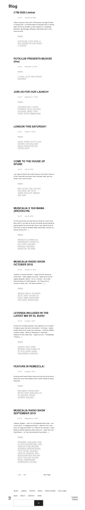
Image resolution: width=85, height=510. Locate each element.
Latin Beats (21, 144)
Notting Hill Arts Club (31, 146)
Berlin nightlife (22, 391)
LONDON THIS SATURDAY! (30, 126)
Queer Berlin (30, 246)
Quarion (24, 300)
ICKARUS (32, 242)
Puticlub (20, 113)
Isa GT (10, 498)
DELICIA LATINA (23, 393)
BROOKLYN (21, 240)
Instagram (74, 497)
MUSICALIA (22, 246)
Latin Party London (32, 144)
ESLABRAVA (22, 109)
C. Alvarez (21, 76)
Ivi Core (30, 41)
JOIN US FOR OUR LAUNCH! (31, 91)
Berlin (19, 188)
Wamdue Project (33, 300)
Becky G (28, 293)
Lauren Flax (21, 453)
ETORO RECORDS (32, 446)
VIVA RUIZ (33, 462)
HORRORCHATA (23, 242)
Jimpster (20, 193)
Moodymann (30, 453)
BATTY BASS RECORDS (29, 444)
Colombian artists (33, 391)
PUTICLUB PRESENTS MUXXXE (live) (33, 60)
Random (20, 36)
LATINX (23, 244)
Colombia (27, 141)
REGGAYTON (22, 248)
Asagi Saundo (31, 442)
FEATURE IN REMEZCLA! (29, 366)
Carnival (20, 141)
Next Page (47, 475)
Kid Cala (26, 451)
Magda (26, 297)
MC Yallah (32, 43)
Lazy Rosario (22, 111)
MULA (37, 453)
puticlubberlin (22, 79)
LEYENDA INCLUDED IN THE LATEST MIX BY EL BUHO (31, 314)
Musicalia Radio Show (25, 455)
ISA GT (27, 76)
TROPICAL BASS (23, 148)
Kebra (33, 76)
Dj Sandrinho (36, 293)
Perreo (35, 111)
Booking (75, 499)
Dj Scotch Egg (22, 41)
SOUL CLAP (28, 193)
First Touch (37, 188)
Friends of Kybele (31, 349)
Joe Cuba (32, 295)
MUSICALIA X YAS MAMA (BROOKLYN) (29, 210)
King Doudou (34, 451)
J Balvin (25, 295)
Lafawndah (25, 43)
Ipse (29, 190)
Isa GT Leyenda (25, 351)
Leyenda (34, 351)
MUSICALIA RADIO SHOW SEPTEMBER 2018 (29, 412)
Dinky (31, 188)
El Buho (27, 347)
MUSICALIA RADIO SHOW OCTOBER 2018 (29, 263)
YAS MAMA (31, 248)
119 (24, 475)
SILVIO (20, 457)
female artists (34, 393)
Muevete (20, 146)
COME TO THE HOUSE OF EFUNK (29, 163)
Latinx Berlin (37, 109)
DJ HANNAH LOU (32, 240)
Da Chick (25, 188)
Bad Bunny (21, 293)
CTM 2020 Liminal (24, 12)
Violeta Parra (34, 353)
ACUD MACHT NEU (24, 107)
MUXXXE (23, 45)
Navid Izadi (36, 455)
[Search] (38, 503)
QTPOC (26, 113)
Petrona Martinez (23, 353)
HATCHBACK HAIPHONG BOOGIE (29, 448)
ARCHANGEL (22, 442)
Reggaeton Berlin (35, 113)
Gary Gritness (22, 190)
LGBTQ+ (30, 111)
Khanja (36, 41)
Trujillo (24, 195)
